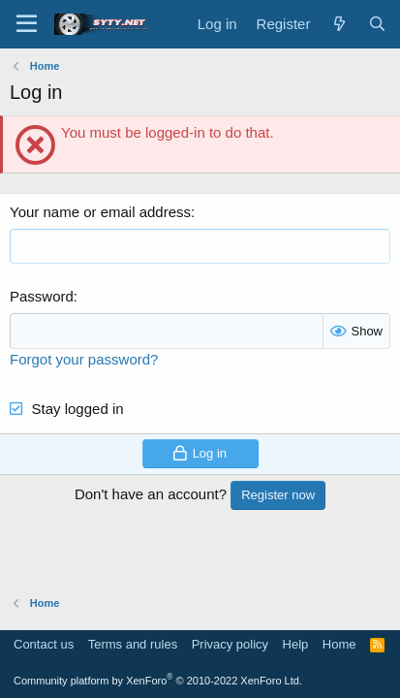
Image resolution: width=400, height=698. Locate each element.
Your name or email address (100, 212)
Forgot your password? (84, 359)
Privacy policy (230, 644)
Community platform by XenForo (158, 680)
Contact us (44, 644)
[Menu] (26, 24)
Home (339, 644)
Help (296, 644)
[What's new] (338, 24)
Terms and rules (132, 644)
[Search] (377, 24)
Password (42, 296)
